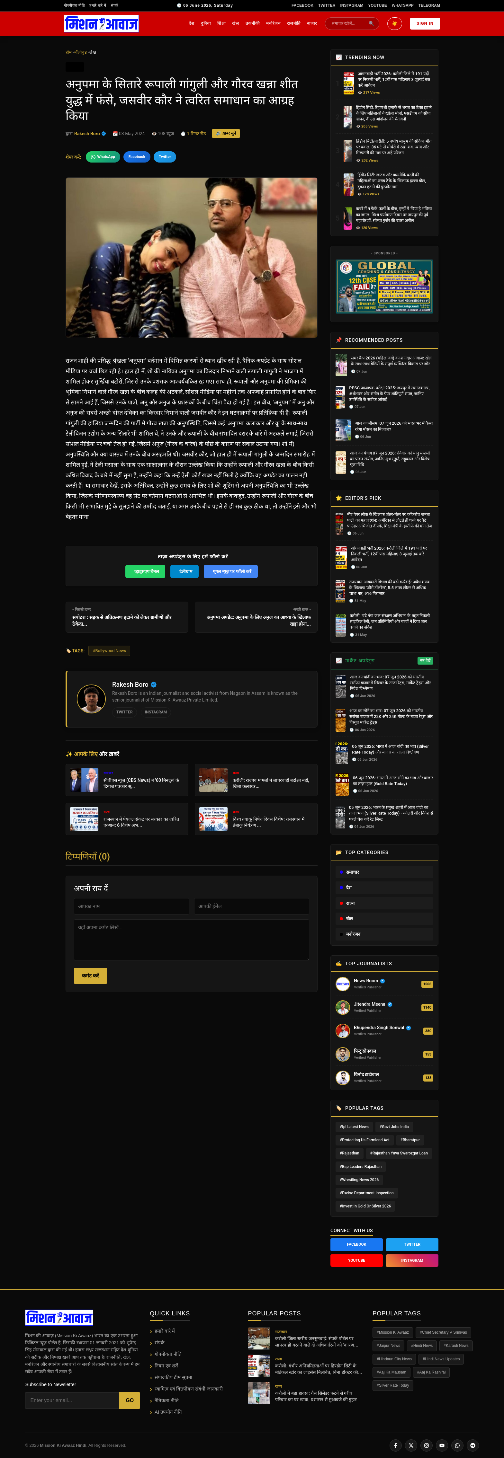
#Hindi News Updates (441, 1359)
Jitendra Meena (369, 1004)
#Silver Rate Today (393, 1385)
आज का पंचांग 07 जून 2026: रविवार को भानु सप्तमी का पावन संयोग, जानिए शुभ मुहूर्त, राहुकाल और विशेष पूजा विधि (390, 459)
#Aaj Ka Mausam (391, 1372)
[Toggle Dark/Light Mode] (394, 23)
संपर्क (114, 5)
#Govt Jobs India (394, 1127)
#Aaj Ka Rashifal (431, 1372)
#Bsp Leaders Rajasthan (361, 1166)
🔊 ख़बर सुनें (226, 133)
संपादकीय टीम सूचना (173, 1377)
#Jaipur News (388, 1345)
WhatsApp (403, 5)
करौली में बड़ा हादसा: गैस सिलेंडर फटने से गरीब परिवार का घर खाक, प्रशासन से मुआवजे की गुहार (316, 1396)
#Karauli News (456, 1345)
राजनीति (294, 23)
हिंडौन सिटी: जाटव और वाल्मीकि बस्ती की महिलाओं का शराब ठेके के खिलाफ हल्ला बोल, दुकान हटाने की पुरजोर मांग (391, 180)
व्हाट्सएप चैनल (146, 571)
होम (69, 52)
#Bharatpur (410, 1140)
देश (191, 23)
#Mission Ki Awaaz (393, 1332)
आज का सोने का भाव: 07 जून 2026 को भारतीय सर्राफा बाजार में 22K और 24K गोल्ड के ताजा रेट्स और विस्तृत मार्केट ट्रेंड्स (390, 716)
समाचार (349, 872)
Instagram (351, 5)
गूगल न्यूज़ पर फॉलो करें (232, 571)
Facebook (302, 5)
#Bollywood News (109, 650)
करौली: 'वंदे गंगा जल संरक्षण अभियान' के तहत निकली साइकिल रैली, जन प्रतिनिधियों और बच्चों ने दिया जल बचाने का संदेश (390, 621)
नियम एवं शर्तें (166, 1365)
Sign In (425, 23)
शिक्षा (221, 23)
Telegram (429, 5)
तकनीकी (253, 23)
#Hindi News (422, 1345)
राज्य (347, 903)
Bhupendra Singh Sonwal (379, 1027)
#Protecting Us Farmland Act (365, 1140)
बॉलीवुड (80, 52)
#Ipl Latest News (354, 1127)
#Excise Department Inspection (367, 1193)
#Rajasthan (349, 1153)
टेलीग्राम (185, 571)
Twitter (326, 5)
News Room (366, 980)
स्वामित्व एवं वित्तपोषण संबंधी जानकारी (189, 1389)
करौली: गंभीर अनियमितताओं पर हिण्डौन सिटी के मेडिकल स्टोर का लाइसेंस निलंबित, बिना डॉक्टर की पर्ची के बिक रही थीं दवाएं (316, 1369)
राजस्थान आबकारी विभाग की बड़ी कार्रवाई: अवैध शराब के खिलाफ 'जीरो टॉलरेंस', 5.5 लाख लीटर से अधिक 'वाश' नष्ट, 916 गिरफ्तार (389, 587)
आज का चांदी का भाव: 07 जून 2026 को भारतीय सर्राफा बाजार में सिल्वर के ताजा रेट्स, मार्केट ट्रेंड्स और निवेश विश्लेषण (390, 683)
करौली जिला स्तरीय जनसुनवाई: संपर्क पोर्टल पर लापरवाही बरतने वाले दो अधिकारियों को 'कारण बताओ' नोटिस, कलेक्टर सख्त (314, 1342)
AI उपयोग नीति (168, 1412)
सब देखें (425, 660)
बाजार (312, 23)
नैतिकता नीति (167, 1400)
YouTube (377, 5)
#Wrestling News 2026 (359, 1180)
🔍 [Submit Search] (371, 23)
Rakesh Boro (90, 133)
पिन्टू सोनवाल (365, 1051)
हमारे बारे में (97, 5)
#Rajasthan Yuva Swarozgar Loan (399, 1153)
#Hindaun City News (394, 1359)
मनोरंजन (273, 23)
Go (130, 1400)
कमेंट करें (90, 976)
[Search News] (347, 24)
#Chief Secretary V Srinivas (443, 1332)
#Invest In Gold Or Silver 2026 (365, 1206)
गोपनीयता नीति (74, 5)
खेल (235, 23)
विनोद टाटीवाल (366, 1074)
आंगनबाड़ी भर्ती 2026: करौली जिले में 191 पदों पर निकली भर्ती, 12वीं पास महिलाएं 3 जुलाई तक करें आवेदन (394, 79)
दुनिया (206, 23)
